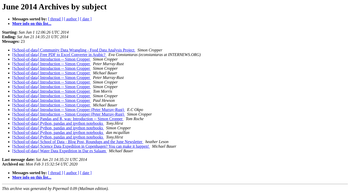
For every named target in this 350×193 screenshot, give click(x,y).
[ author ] (71, 19)
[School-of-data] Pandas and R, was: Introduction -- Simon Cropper (68, 119)
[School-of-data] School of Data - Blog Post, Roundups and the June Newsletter (77, 142)
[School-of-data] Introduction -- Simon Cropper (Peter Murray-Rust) (68, 109)
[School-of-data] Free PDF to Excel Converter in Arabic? (59, 54)
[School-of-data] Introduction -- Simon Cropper (51, 59)
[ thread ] (55, 19)
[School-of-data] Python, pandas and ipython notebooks (58, 123)
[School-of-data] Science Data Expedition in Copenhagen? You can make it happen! (81, 146)
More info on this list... (31, 23)
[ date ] (86, 19)
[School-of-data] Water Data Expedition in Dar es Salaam (59, 151)
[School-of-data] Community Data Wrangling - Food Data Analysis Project (73, 50)
